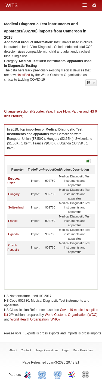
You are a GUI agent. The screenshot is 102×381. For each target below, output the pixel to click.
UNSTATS (57, 374)
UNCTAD (43, 374)
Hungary (14, 194)
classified (23, 75)
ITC (28, 374)
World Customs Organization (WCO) (71, 315)
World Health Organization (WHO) (35, 319)
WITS (11, 5)
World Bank (86, 374)
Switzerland (16, 207)
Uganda (13, 234)
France (12, 220)
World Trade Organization (72, 374)
